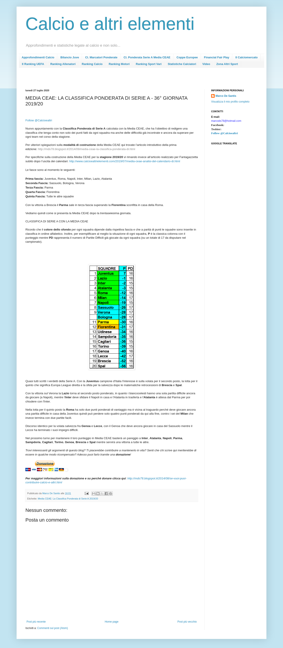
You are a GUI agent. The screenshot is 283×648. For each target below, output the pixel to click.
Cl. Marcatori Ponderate (101, 57)
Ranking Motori (119, 64)
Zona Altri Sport (227, 64)
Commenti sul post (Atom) (52, 628)
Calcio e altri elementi (110, 24)
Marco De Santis (226, 95)
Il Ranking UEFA (33, 64)
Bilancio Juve (69, 57)
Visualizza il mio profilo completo (230, 101)
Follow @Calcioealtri (224, 133)
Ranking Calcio (92, 64)
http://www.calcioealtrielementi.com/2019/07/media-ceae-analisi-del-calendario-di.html (124, 161)
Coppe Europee (187, 57)
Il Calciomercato (246, 57)
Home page (112, 621)
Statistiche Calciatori (182, 64)
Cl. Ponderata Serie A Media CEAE (147, 57)
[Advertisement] (105, 79)
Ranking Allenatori (62, 64)
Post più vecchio (187, 621)
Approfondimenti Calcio (38, 57)
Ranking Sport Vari (148, 64)
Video (206, 64)
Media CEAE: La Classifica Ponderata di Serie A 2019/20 (68, 498)
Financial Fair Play (216, 57)
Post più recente (36, 621)
